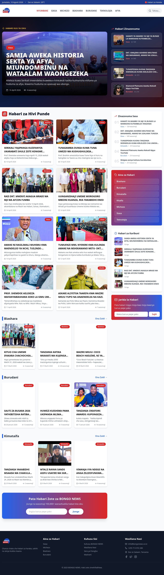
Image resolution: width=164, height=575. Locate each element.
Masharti (87, 554)
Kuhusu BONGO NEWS (93, 544)
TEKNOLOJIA (106, 10)
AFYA (117, 10)
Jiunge (76, 511)
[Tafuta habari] (154, 10)
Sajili (154, 314)
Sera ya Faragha (91, 551)
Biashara (46, 551)
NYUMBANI (42, 10)
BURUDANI (91, 10)
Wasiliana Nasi (90, 547)
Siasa (45, 544)
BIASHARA (78, 10)
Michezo (46, 547)
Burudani (47, 554)
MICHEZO (64, 10)
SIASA (54, 10)
